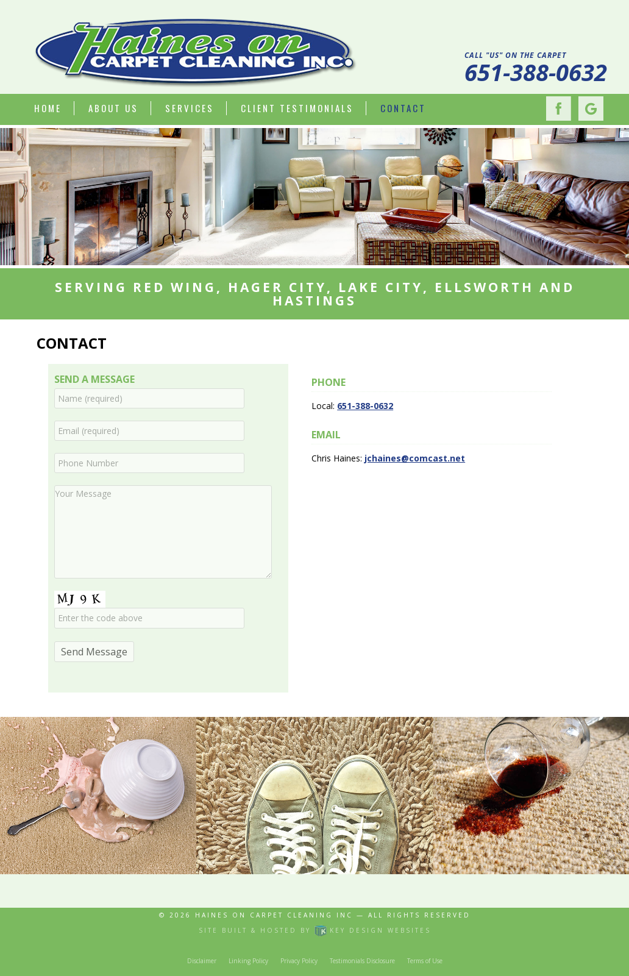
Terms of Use (424, 961)
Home (48, 108)
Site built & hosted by (315, 930)
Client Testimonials (297, 108)
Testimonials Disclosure (362, 961)
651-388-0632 (535, 72)
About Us (113, 108)
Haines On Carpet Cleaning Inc (274, 915)
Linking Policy (248, 961)
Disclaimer (201, 961)
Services (189, 108)
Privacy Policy (299, 961)
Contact (403, 108)
